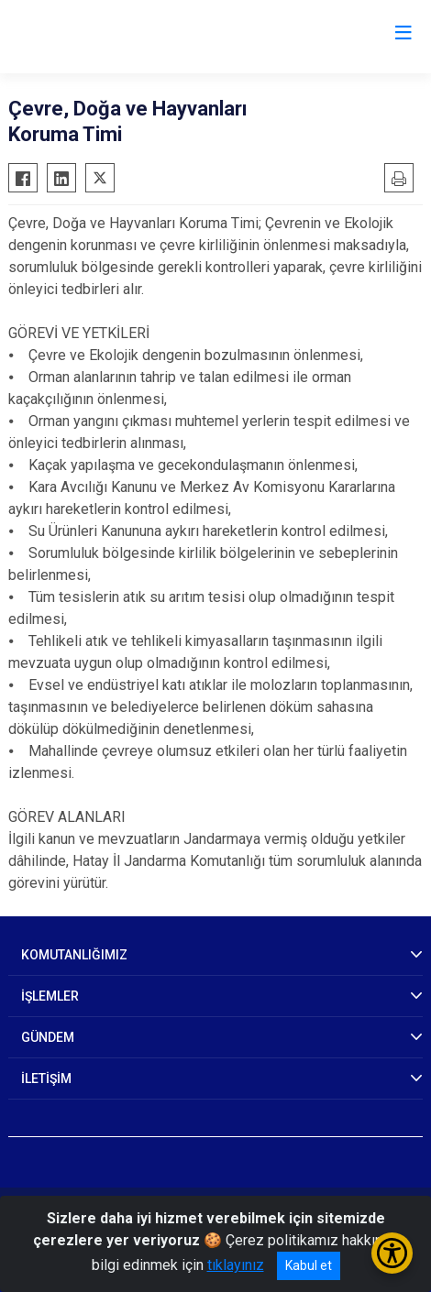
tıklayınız (235, 1265)
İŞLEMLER (50, 996)
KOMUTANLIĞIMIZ (74, 954)
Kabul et (308, 1265)
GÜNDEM (47, 1037)
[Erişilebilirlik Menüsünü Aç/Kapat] (392, 1253)
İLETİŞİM (46, 1078)
